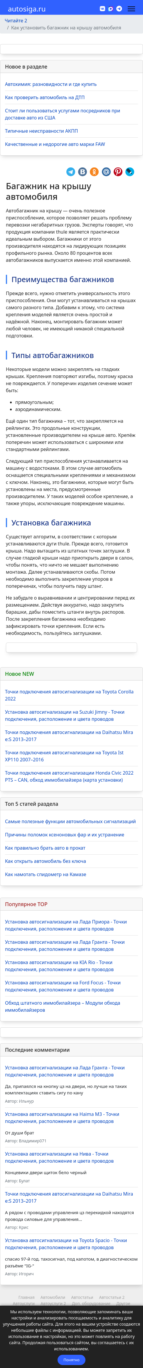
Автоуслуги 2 (53, 1303)
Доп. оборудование (91, 1303)
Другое (123, 1303)
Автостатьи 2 (112, 1297)
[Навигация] (131, 9)
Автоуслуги (24, 1303)
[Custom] (119, 9)
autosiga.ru (27, 8)
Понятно (71, 1359)
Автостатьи (82, 1297)
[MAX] (110, 8)
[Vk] (102, 9)
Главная (26, 1297)
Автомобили (53, 1297)
